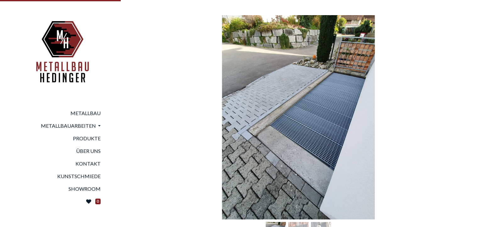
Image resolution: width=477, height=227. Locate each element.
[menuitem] (60, 113)
